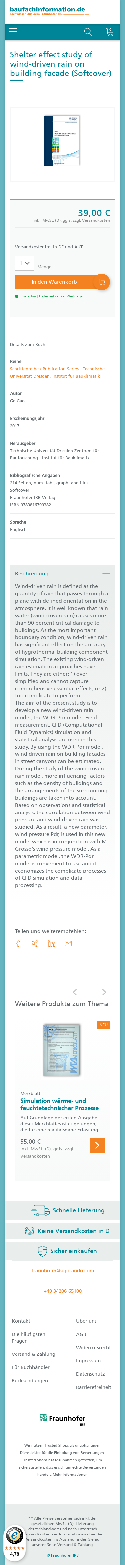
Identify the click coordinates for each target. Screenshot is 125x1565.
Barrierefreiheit (93, 1387)
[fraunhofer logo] (63, 1421)
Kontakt (21, 1321)
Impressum (88, 1361)
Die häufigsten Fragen (28, 1337)
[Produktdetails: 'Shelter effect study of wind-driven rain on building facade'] (62, 144)
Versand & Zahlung (33, 1354)
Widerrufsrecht (93, 1348)
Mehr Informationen (70, 1475)
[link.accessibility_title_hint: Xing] (35, 943)
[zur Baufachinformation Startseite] (62, 12)
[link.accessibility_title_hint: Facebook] (18, 943)
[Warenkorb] (109, 15)
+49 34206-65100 (63, 1291)
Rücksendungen (30, 1381)
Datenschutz (90, 1374)
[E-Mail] (68, 943)
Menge (44, 266)
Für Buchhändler (31, 1367)
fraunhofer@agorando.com (62, 1271)
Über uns (86, 1321)
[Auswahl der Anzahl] (24, 263)
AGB (81, 1334)
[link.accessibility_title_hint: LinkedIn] (51, 943)
